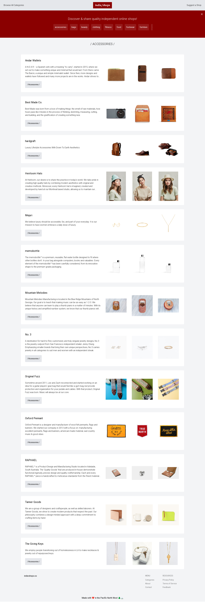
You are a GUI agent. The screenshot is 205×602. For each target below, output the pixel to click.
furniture (143, 27)
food (119, 27)
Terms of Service (170, 584)
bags (74, 27)
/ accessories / (33, 84)
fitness (108, 27)
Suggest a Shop (194, 5)
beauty (84, 27)
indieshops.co (30, 576)
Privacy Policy (168, 580)
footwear (130, 27)
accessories (60, 27)
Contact (148, 588)
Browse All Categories (14, 5)
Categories (149, 580)
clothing (96, 27)
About (147, 584)
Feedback (167, 588)
